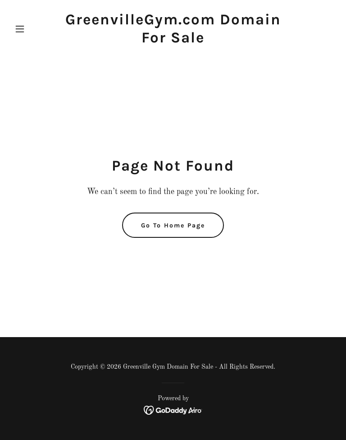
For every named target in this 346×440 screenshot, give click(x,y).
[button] (35, 29)
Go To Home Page (173, 225)
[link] (173, 40)
